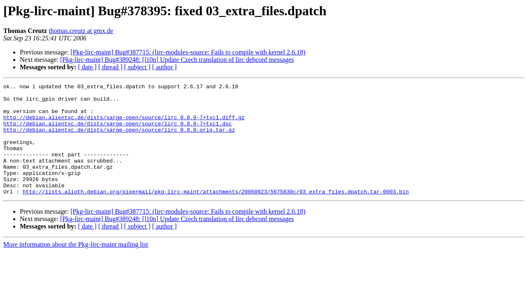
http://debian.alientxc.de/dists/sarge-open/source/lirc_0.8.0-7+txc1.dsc (117, 132)
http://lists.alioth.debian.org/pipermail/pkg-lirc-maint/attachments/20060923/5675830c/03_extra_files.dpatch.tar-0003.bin (216, 213)
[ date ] (87, 67)
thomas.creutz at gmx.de (81, 30)
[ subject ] (137, 67)
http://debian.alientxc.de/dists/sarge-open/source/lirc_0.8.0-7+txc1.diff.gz (124, 124)
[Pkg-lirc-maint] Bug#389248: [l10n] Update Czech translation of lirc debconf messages (177, 59)
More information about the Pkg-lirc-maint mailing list (75, 266)
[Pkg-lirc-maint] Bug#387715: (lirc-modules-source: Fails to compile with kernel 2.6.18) (188, 52)
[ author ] (164, 67)
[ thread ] (110, 67)
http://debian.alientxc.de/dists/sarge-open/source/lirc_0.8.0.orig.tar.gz (119, 139)
